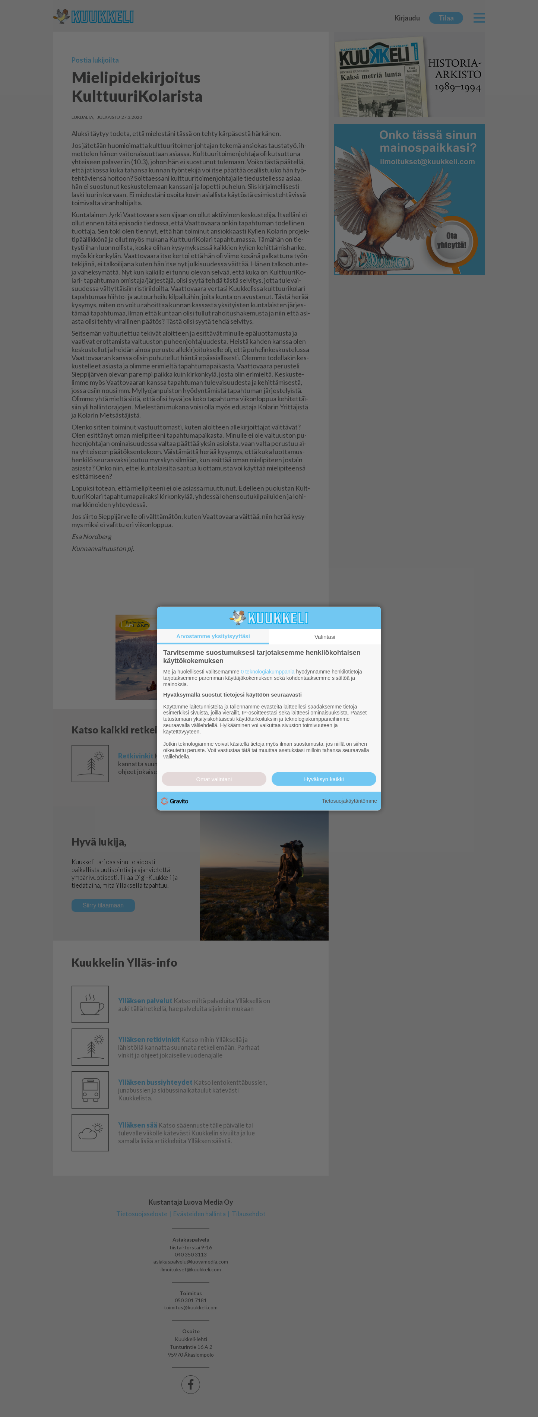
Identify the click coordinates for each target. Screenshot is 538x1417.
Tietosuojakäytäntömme (349, 801)
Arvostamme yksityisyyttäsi (213, 636)
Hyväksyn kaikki (324, 779)
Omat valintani (214, 779)
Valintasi (324, 637)
